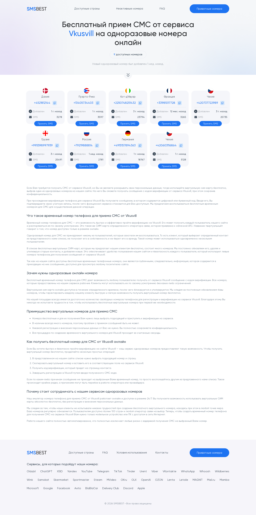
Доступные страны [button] (87, 8)
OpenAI (146, 479)
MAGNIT (198, 479)
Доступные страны (81, 452)
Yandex (72, 471)
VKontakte (169, 471)
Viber (154, 471)
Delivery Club (110, 488)
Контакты (161, 452)
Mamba (224, 479)
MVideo (111, 479)
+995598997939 (42, 145)
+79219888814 (83, 145)
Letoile (183, 479)
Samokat (43, 479)
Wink (30, 479)
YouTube (86, 471)
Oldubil (31, 471)
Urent (143, 471)
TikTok (118, 471)
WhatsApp (188, 471)
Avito (77, 488)
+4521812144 (42, 102)
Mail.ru (211, 479)
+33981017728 (166, 102)
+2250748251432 (125, 102)
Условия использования (131, 452)
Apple (141, 488)
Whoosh (205, 471)
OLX (133, 479)
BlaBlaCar (91, 488)
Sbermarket (61, 479)
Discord (128, 488)
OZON (159, 479)
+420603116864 (166, 145)
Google (48, 488)
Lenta (171, 479)
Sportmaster (81, 479)
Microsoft (33, 488)
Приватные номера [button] (209, 8)
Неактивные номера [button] (129, 8)
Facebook (63, 488)
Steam (98, 479)
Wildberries (222, 471)
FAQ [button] (162, 8)
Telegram (103, 471)
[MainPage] (37, 8)
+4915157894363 (125, 145)
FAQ (105, 452)
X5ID (60, 471)
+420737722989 (207, 102)
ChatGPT (46, 471)
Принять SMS (45, 123)
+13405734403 (83, 102)
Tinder (131, 471)
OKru (124, 479)
